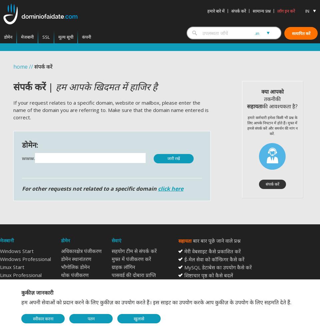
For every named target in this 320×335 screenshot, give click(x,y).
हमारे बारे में (216, 11)
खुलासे (139, 319)
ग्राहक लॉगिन (123, 267)
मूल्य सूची (65, 37)
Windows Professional (25, 259)
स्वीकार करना (43, 319)
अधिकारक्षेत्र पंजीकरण (81, 251)
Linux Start (12, 267)
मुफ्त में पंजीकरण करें (131, 259)
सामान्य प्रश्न (262, 11)
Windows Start (17, 251)
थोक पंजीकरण (75, 275)
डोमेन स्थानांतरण (76, 259)
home (20, 66)
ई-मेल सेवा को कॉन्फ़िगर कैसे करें (214, 259)
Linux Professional (21, 275)
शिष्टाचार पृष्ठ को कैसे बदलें (208, 275)
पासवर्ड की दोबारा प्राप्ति (134, 275)
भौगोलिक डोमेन (75, 267)
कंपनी (86, 37)
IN (307, 11)
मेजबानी (27, 37)
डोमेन (8, 37)
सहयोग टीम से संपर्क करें (134, 251)
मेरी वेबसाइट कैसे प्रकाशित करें (212, 251)
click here (170, 188)
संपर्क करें (238, 11)
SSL (46, 37)
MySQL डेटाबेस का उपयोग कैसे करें (218, 267)
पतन (91, 319)
